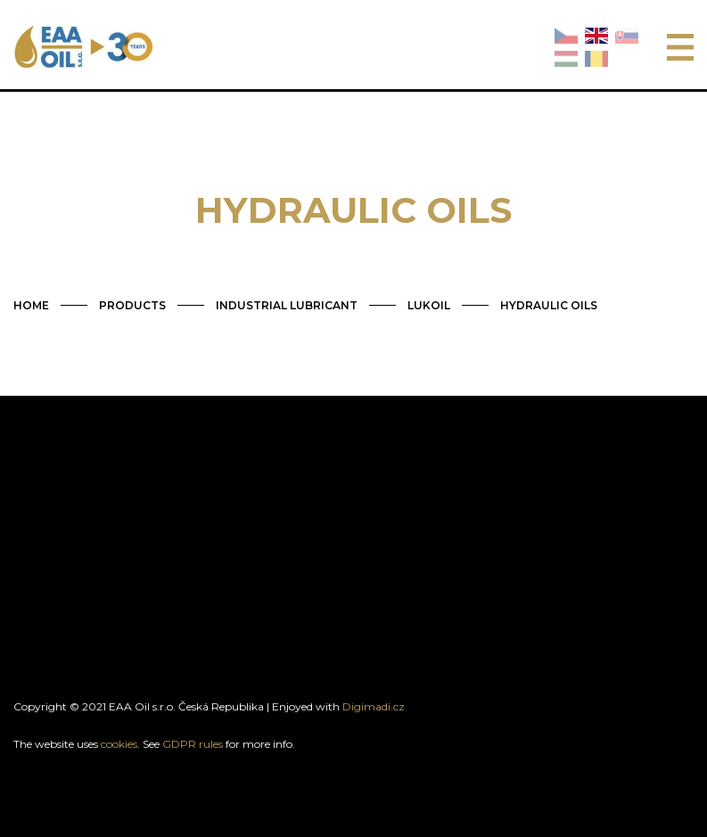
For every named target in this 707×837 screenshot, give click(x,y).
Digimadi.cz (373, 706)
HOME (31, 305)
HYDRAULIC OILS (548, 305)
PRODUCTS (132, 305)
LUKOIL (428, 305)
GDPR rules (192, 744)
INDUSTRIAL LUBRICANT (287, 305)
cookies (119, 744)
